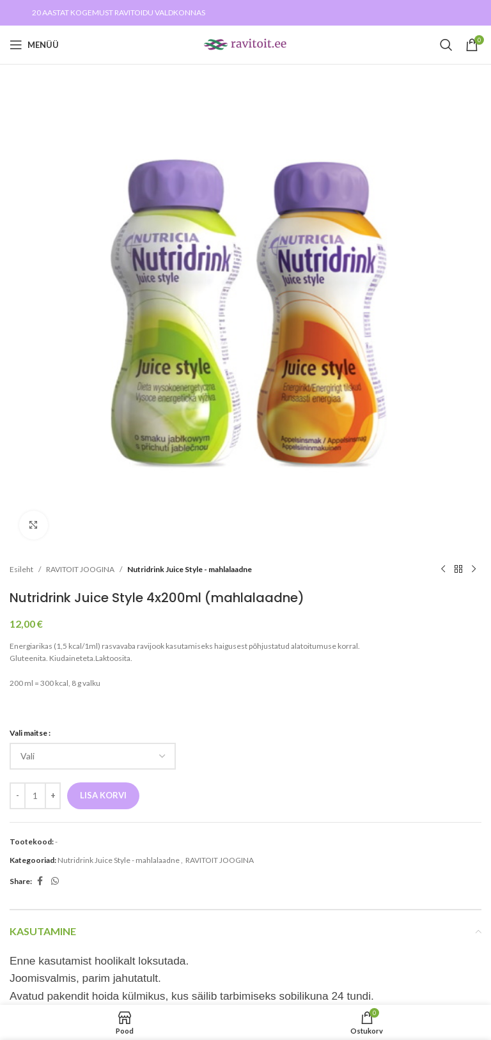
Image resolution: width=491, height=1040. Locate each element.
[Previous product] (443, 569)
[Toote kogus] (35, 795)
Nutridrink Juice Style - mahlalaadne (189, 569)
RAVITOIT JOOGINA (80, 569)
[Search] (446, 45)
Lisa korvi (103, 795)
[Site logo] (245, 44)
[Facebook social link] (39, 881)
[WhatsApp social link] (55, 881)
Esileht (21, 569)
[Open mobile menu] (34, 45)
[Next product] (473, 569)
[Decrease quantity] (18, 795)
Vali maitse (28, 733)
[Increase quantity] (53, 795)
